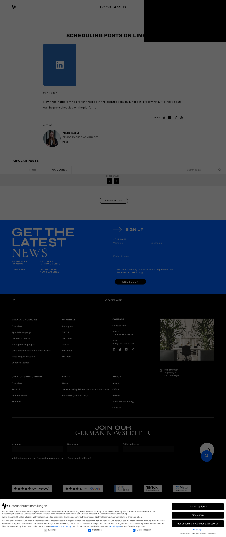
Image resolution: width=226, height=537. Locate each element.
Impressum (211, 533)
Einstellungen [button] (197, 530)
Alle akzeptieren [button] (198, 506)
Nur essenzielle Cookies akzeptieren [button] (198, 523)
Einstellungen (115, 526)
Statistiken (95, 530)
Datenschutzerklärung (61, 526)
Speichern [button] (198, 515)
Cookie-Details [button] (185, 533)
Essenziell (50, 530)
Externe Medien (142, 530)
